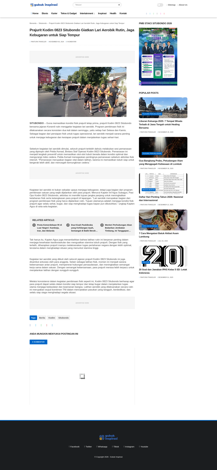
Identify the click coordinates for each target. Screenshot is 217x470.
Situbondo (43, 23)
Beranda (33, 23)
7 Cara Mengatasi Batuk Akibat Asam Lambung (159, 235)
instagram (129, 446)
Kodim (51, 318)
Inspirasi (102, 13)
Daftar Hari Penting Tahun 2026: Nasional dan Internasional (161, 199)
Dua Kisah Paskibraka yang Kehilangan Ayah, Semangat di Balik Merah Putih (83, 228)
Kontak (123, 13)
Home (34, 13)
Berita (42, 318)
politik (146, 262)
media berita (149, 189)
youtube (144, 446)
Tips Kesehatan (150, 226)
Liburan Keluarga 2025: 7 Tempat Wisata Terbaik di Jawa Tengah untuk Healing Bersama (160, 124)
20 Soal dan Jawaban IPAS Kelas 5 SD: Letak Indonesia (163, 271)
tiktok (116, 446)
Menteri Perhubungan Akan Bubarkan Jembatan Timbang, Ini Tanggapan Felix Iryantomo (118, 228)
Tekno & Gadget (69, 13)
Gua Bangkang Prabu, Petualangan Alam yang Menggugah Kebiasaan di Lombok (161, 162)
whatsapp (102, 446)
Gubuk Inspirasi (116, 457)
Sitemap (171, 5)
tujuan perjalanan (152, 114)
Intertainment (86, 13)
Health (113, 13)
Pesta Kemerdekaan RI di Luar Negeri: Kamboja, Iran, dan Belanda (49, 228)
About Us (182, 5)
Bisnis (45, 13)
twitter (89, 446)
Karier (54, 13)
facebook (74, 446)
